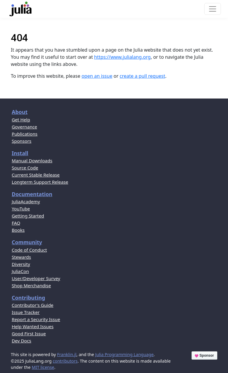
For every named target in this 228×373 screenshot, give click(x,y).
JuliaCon (20, 271)
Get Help (21, 120)
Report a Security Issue (36, 319)
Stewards (21, 257)
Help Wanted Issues (33, 326)
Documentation (32, 194)
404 (19, 38)
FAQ (16, 223)
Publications (25, 134)
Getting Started (28, 216)
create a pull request (142, 76)
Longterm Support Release (40, 182)
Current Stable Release (36, 175)
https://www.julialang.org (122, 57)
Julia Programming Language (124, 354)
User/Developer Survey (36, 278)
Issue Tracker (26, 312)
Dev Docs (21, 341)
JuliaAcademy (26, 201)
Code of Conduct (29, 250)
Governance (24, 127)
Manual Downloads (32, 161)
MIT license (43, 367)
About (20, 111)
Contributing (28, 297)
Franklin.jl (66, 354)
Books (18, 230)
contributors (65, 361)
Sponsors (21, 141)
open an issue (97, 76)
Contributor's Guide (33, 305)
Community (27, 242)
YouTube (21, 209)
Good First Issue (29, 334)
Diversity (21, 264)
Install (20, 153)
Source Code (25, 168)
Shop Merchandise (31, 285)
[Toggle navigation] (212, 9)
